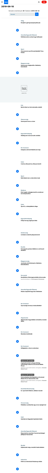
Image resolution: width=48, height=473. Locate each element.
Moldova (23, 190)
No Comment (25, 147)
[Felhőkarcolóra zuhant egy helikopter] (34, 41)
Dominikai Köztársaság (27, 388)
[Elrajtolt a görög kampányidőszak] (34, 27)
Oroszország (24, 403)
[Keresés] (24, 14)
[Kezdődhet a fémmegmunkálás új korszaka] (34, 282)
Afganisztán (24, 317)
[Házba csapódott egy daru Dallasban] (34, 296)
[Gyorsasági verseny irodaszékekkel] (34, 310)
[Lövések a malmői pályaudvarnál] (34, 239)
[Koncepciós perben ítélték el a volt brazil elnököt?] (34, 253)
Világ (22, 20)
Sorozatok (24, 275)
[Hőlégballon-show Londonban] (34, 352)
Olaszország (24, 119)
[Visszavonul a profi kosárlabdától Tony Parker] (34, 55)
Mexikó (23, 445)
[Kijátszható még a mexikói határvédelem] (34, 452)
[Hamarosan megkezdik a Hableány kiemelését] (34, 70)
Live (44, 2)
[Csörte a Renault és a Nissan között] (34, 168)
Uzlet (22, 162)
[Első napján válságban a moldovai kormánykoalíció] (34, 197)
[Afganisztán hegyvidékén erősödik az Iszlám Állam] (34, 324)
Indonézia (24, 459)
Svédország (24, 232)
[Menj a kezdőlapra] (6, 2)
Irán (22, 105)
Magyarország (25, 63)
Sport (22, 49)
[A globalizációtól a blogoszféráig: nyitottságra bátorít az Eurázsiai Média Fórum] (34, 367)
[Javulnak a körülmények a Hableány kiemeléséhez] (34, 267)
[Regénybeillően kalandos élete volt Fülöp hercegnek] (34, 225)
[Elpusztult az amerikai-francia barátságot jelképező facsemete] (34, 437)
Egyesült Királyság (26, 133)
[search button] (37, 14)
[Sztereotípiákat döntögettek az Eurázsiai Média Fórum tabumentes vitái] (34, 381)
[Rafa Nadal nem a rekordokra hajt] (34, 182)
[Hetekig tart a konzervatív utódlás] (34, 140)
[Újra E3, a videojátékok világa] (34, 211)
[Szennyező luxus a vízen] (34, 126)
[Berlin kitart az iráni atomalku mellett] (34, 112)
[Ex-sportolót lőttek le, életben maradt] (34, 395)
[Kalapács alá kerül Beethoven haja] (34, 154)
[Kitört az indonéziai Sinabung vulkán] (34, 466)
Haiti (22, 417)
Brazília (23, 247)
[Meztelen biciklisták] (34, 338)
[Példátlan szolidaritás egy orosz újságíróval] (34, 409)
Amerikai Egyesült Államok (29, 35)
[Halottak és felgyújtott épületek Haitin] (34, 423)
